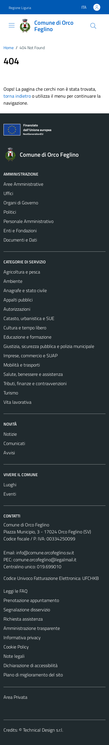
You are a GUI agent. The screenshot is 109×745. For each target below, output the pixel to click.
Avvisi (9, 452)
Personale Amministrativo (28, 221)
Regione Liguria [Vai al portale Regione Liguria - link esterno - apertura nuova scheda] (20, 7)
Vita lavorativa (17, 402)
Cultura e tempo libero (24, 327)
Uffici (8, 193)
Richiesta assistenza (23, 618)
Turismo (10, 392)
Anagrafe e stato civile (25, 290)
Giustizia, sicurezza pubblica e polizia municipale (48, 346)
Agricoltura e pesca (21, 271)
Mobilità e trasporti (21, 364)
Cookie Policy (16, 646)
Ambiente (12, 281)
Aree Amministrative (23, 184)
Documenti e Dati (20, 239)
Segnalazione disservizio (26, 609)
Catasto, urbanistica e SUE (28, 318)
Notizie (10, 433)
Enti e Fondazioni (20, 230)
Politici (9, 211)
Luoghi (9, 484)
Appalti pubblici (18, 299)
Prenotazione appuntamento (31, 600)
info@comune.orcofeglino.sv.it (45, 552)
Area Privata (15, 697)
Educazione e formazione (27, 336)
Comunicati (14, 443)
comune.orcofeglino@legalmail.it (44, 559)
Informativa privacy (22, 637)
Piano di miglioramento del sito (33, 674)
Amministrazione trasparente (31, 628)
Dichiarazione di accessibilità (30, 665)
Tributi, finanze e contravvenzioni (35, 383)
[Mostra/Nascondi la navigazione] (11, 25)
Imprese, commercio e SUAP (30, 355)
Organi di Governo (20, 202)
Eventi (9, 493)
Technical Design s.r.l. (43, 729)
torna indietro (17, 95)
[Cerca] (93, 26)
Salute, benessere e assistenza (33, 374)
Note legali (13, 656)
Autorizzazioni (16, 308)
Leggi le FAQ (15, 590)
